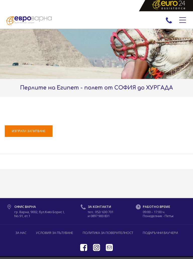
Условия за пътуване (54, 232)
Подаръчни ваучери (160, 232)
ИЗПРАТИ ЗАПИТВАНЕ (28, 131)
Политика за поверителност (108, 232)
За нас (20, 232)
